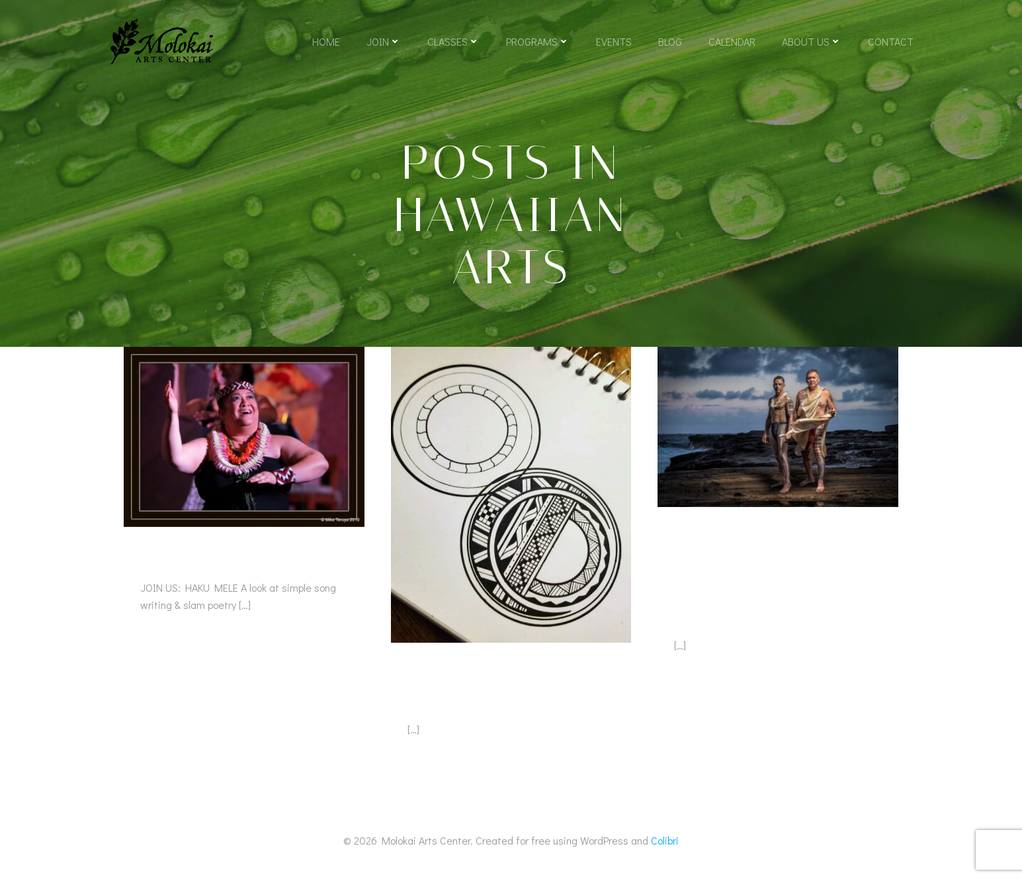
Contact (891, 41)
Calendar (731, 41)
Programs (538, 41)
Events (614, 41)
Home (326, 41)
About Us (811, 41)
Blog (670, 41)
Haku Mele (181, 559)
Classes (453, 41)
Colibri (665, 840)
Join (383, 41)
